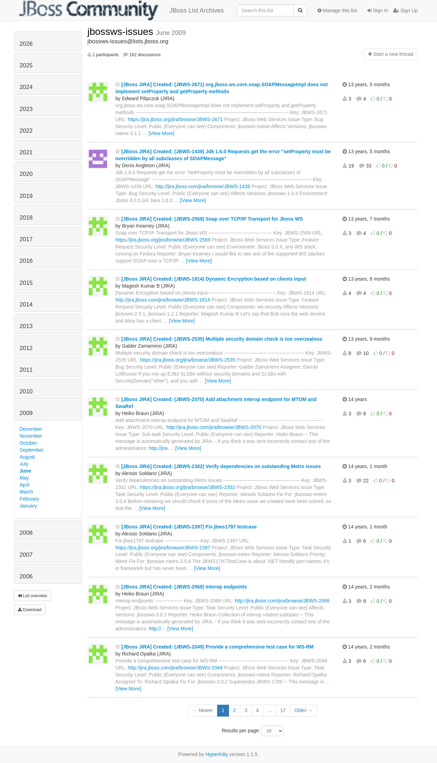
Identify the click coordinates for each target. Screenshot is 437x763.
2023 (26, 109)
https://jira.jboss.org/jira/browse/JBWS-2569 (162, 240)
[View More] (161, 133)
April (24, 485)
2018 (26, 217)
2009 (26, 413)
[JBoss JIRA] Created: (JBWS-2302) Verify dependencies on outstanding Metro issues (218, 466)
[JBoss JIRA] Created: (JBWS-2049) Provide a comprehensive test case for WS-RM (214, 647)
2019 (26, 196)
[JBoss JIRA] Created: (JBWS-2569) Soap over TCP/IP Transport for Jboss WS (209, 219)
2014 (26, 304)
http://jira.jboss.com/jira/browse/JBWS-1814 (162, 300)
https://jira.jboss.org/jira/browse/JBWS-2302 (187, 487)
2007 (26, 554)
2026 (26, 43)
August (27, 457)
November (31, 436)
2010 (26, 391)
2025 (26, 65)
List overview (32, 595)
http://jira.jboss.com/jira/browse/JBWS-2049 (175, 668)
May (24, 478)
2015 (26, 283)
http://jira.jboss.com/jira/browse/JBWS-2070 (213, 427)
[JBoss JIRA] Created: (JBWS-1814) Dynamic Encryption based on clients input (210, 279)
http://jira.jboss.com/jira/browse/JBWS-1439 (202, 186)
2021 (26, 152)
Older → (303, 710)
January (28, 506)
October (28, 443)
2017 (26, 239)
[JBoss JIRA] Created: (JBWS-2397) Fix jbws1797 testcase (186, 526)
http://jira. (159, 448)
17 (283, 710)
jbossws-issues (121, 31)
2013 (26, 326)
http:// (155, 628)
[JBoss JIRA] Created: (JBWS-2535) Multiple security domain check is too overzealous (218, 339)
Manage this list (337, 10)
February (29, 499)
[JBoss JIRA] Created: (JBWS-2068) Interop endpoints (181, 587)
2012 (26, 348)
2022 (26, 130)
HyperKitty (217, 754)
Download (30, 609)
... (269, 710)
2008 (26, 532)
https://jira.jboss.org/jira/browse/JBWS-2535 (187, 360)
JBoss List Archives (121, 10)
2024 (26, 87)
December (31, 429)
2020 (26, 174)
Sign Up (405, 10)
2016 (26, 261)
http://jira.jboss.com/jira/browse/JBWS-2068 (282, 600)
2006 (26, 576)
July (24, 464)
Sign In (377, 10)
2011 (26, 369)
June (25, 471)
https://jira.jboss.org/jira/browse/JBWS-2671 (175, 119)
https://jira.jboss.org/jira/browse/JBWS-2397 (162, 547)
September (31, 450)
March (26, 492)
